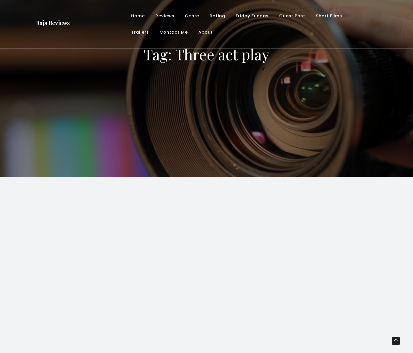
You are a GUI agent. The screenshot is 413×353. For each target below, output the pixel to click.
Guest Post (292, 16)
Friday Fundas (252, 16)
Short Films (329, 16)
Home (138, 16)
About (205, 32)
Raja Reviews (53, 23)
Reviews (164, 16)
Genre (192, 16)
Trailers (140, 32)
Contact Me (174, 32)
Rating (217, 16)
